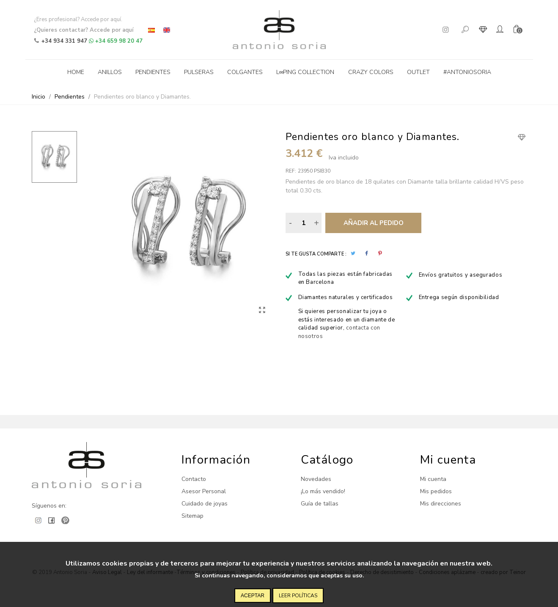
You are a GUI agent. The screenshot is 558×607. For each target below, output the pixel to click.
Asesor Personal (203, 491)
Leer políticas (298, 595)
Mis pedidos (436, 491)
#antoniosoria (467, 72)
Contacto (193, 479)
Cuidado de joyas (204, 504)
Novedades (316, 479)
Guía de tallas (319, 504)
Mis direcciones (440, 504)
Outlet (418, 72)
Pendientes (152, 72)
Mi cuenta (433, 479)
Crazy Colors (370, 72)
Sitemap (192, 516)
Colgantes (245, 72)
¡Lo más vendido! (323, 491)
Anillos (110, 72)
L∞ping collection (305, 72)
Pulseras (199, 72)
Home (75, 72)
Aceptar (252, 596)
